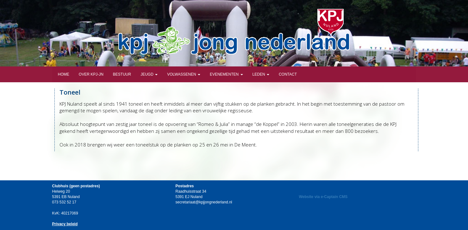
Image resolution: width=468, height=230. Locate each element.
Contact (288, 74)
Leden (261, 74)
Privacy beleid (65, 224)
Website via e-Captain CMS (323, 197)
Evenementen (226, 74)
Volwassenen (183, 74)
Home (63, 74)
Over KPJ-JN (91, 74)
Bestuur (122, 74)
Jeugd (149, 74)
